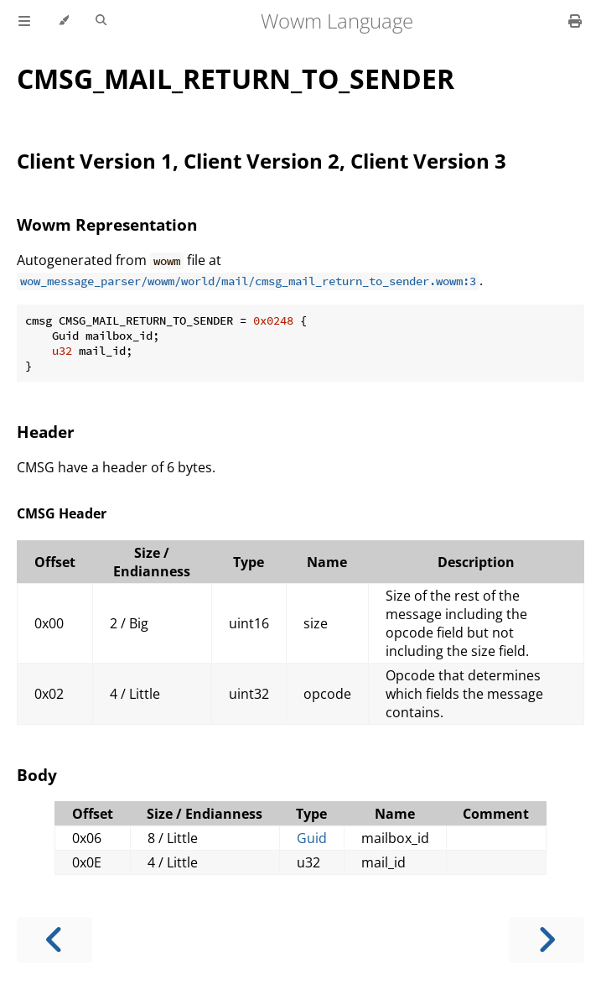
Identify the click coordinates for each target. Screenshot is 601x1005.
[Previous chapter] (54, 940)
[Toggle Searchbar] (101, 21)
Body (37, 774)
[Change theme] (63, 21)
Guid (312, 838)
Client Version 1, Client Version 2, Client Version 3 (261, 160)
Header (46, 431)
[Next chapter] (546, 940)
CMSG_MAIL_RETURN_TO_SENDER (235, 78)
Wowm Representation (107, 224)
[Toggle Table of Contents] (24, 21)
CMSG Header (61, 513)
